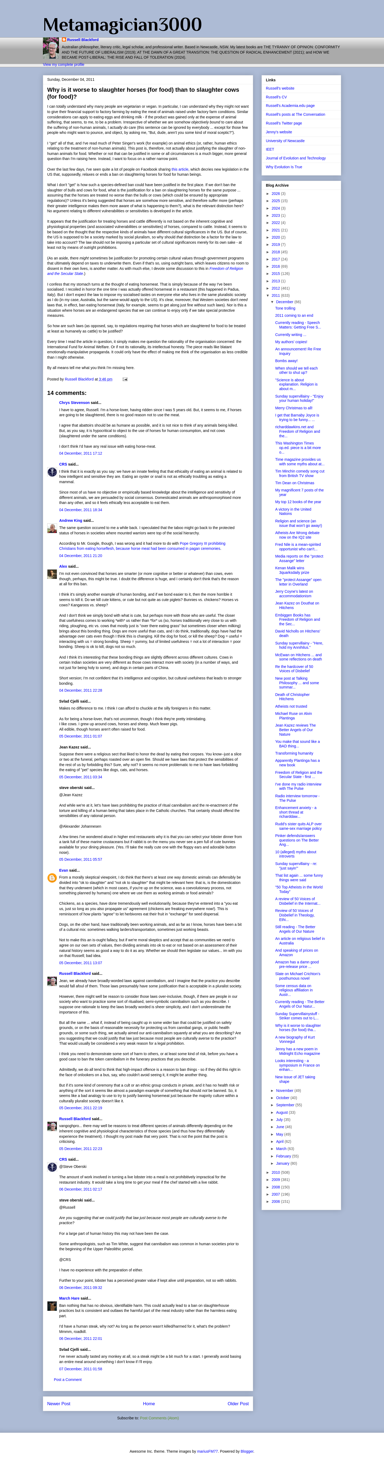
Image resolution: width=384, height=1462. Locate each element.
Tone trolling (285, 308)
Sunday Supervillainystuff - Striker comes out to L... (297, 1016)
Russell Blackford (83, 40)
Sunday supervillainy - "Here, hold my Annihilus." (299, 645)
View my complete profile (63, 64)
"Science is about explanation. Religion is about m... (296, 384)
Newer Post (58, 1403)
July (280, 1119)
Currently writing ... (290, 335)
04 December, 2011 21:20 (80, 556)
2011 (276, 295)
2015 (276, 273)
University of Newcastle (285, 141)
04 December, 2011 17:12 (80, 453)
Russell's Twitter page (284, 123)
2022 (276, 223)
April (280, 1141)
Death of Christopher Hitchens (292, 696)
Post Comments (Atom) (159, 1418)
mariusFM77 (207, 1451)
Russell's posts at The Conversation (295, 114)
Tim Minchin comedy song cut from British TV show (300, 473)
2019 (276, 244)
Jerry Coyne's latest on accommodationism (294, 593)
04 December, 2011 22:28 (80, 690)
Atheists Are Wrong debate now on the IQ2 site (297, 535)
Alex (63, 566)
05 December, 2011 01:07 (80, 736)
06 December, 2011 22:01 (80, 1338)
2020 (276, 237)
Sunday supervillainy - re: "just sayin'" (296, 866)
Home (149, 1403)
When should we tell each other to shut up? (296, 370)
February (284, 1156)
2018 (276, 252)
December (285, 302)
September (285, 1105)
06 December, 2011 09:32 (80, 1287)
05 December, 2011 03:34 (80, 777)
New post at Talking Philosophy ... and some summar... (297, 683)
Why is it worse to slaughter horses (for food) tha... (298, 1027)
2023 (276, 215)
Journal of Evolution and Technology (296, 158)
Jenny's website (279, 132)
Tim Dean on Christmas (294, 483)
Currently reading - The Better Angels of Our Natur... (300, 1004)
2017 (276, 259)
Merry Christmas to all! (294, 408)
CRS (63, 464)
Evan (63, 870)
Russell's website (280, 88)
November (285, 1090)
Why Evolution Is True (284, 167)
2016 (276, 266)
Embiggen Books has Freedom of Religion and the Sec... (297, 619)
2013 (276, 281)
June (280, 1127)
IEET (270, 149)
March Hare (69, 1298)
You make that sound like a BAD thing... (297, 743)
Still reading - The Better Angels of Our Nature (295, 929)
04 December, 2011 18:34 (80, 510)
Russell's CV (276, 97)
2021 (276, 230)
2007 (276, 1194)
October (283, 1098)
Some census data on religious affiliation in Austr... (294, 990)
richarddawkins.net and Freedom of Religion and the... (297, 431)
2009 (276, 1179)
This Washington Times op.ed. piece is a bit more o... (298, 447)
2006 (276, 1201)
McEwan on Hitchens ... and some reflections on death (298, 657)
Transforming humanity (294, 753)
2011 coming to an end (294, 315)
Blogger (247, 1451)
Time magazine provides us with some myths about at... (300, 461)
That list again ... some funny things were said (299, 877)
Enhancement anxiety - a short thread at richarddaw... (296, 812)
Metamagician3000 (122, 24)
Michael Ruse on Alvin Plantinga (293, 715)
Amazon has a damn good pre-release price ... (297, 964)
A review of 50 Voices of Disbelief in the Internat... (298, 901)
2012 (276, 288)
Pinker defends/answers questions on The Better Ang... (297, 840)
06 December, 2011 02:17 (80, 1189)
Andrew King (70, 520)
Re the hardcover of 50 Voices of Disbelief (294, 668)
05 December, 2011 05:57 (80, 859)
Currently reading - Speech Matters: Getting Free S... (298, 325)
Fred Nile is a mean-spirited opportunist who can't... (298, 546)
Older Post (238, 1403)
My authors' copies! (291, 342)
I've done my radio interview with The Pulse (298, 786)
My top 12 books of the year (298, 502)
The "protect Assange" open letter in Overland (298, 582)
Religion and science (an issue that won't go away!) (298, 523)
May (280, 1134)
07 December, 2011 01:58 (80, 1369)
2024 (276, 208)
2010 (276, 1172)
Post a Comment (68, 1379)
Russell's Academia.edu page (290, 105)
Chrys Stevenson (74, 402)
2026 (276, 193)
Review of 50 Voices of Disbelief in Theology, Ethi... (295, 915)
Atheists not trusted (291, 706)
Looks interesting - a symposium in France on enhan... (297, 1065)
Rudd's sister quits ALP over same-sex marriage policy (298, 826)
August (282, 1112)
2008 (276, 1187)
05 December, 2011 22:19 (80, 1108)
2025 (276, 201)
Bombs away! (286, 361)
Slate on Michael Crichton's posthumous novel (297, 976)
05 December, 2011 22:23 (80, 1149)
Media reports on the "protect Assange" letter (299, 558)
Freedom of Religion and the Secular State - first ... (298, 774)
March (281, 1149)
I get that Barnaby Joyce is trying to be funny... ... (297, 417)
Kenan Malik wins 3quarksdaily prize (292, 570)
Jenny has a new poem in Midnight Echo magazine (297, 1051)
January (283, 1163)
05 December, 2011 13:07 (80, 963)
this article (180, 169)
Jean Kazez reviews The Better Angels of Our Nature (295, 729)
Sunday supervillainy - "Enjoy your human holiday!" (299, 398)
